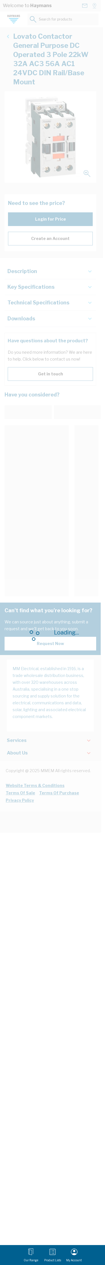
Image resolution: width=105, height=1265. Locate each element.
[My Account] (74, 1255)
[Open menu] (31, 1255)
